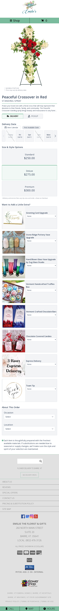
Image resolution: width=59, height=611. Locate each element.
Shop (15, 20)
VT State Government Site (39, 597)
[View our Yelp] (36, 517)
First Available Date (31, 127)
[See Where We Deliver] (29, 475)
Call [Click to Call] (10, 608)
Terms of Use (47, 601)
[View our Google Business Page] (27, 517)
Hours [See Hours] (49, 608)
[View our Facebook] (23, 517)
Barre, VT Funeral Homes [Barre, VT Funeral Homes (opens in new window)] (19, 593)
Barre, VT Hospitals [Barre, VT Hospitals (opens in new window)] (42, 593)
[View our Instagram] (32, 517)
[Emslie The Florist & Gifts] (29, 14)
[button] (29, 567)
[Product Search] (30, 461)
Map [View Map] (29, 608)
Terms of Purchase (30, 601)
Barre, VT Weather (16, 597)
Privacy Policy (12, 601)
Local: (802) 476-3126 (29, 540)
